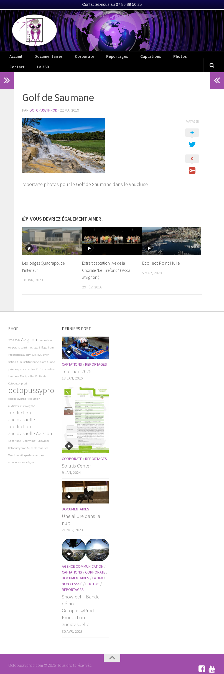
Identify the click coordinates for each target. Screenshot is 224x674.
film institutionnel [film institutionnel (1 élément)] (28, 354)
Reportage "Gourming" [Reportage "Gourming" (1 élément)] (22, 433)
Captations (130, 58)
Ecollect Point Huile (161, 256)
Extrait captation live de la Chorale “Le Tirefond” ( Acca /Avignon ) (108, 263)
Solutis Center (76, 458)
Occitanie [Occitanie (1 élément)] (40, 369)
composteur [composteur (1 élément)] (45, 333)
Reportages (102, 58)
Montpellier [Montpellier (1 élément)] (27, 369)
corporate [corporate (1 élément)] (14, 340)
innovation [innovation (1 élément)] (48, 361)
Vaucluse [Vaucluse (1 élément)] (13, 448)
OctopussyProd (44, 103)
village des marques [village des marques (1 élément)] (32, 448)
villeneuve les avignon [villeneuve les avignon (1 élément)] (21, 455)
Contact (175, 58)
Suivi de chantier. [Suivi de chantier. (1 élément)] (38, 440)
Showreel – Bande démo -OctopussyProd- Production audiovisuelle (81, 603)
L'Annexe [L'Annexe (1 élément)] (13, 369)
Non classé (72, 576)
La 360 (196, 58)
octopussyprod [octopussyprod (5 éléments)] (33, 383)
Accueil (14, 58)
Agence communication (82, 558)
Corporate (74, 58)
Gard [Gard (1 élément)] (43, 354)
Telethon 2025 (76, 364)
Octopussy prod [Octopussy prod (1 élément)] (17, 376)
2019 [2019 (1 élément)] (11, 333)
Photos (153, 58)
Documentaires (43, 58)
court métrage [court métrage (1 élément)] (29, 340)
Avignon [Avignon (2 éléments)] (29, 332)
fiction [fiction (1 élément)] (12, 354)
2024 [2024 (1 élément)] (17, 333)
